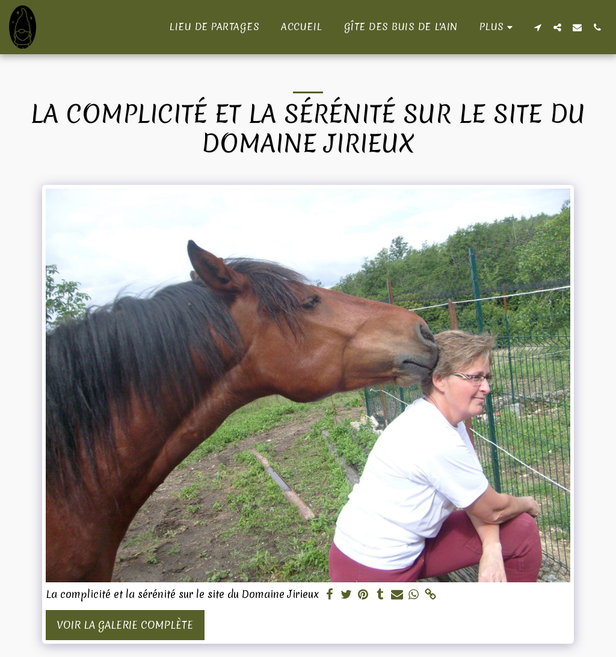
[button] (537, 27)
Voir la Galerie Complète (125, 625)
